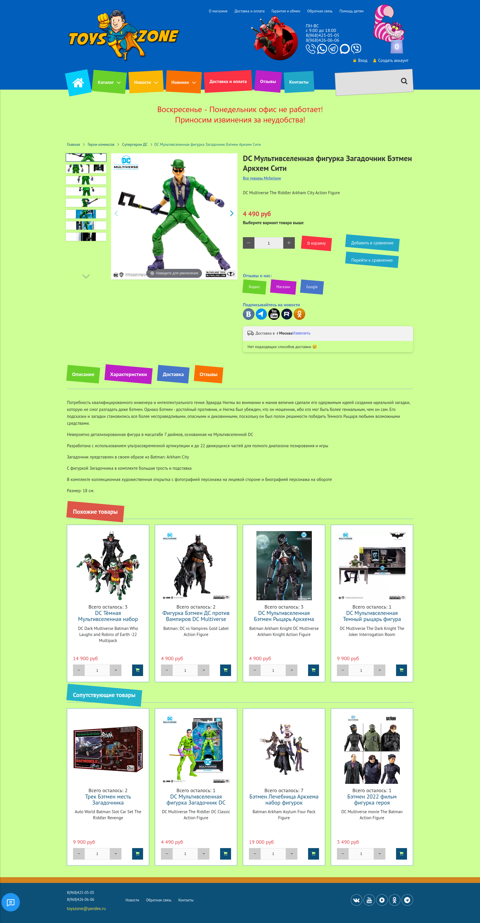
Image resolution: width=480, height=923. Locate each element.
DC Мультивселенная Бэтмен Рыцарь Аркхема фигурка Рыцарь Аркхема (283, 619)
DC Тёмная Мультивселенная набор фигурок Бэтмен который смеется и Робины (108, 622)
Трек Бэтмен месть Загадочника (108, 799)
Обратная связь (320, 11)
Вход (360, 60)
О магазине (218, 11)
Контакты (299, 82)
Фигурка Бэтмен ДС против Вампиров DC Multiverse (196, 616)
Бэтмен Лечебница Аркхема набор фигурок (284, 799)
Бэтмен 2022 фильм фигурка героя (372, 799)
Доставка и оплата (250, 11)
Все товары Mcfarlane (262, 178)
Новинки (180, 82)
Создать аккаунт (390, 60)
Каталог (106, 82)
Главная (73, 144)
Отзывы (268, 81)
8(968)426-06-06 (322, 40)
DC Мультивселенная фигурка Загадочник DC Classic (196, 802)
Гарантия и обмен (285, 11)
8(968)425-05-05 (322, 35)
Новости (142, 82)
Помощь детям (351, 11)
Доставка (173, 374)
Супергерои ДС (135, 144)
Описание (83, 374)
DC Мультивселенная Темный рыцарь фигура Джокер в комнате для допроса (372, 622)
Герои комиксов (101, 144)
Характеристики (128, 374)
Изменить (301, 333)
